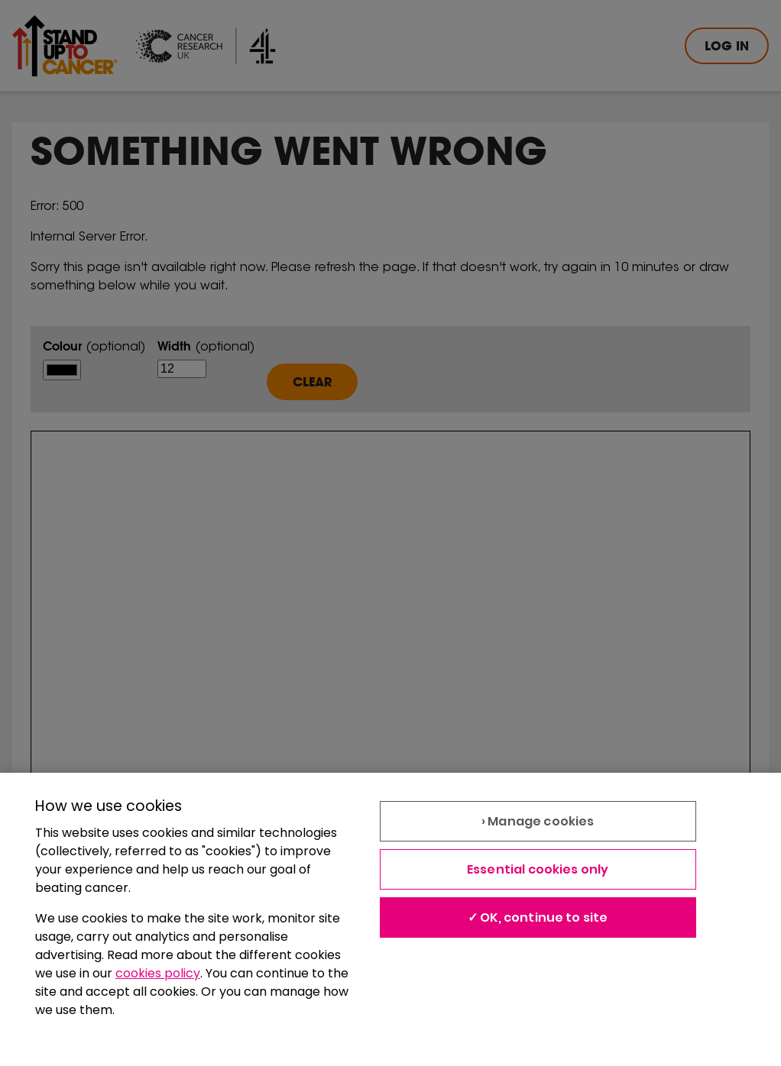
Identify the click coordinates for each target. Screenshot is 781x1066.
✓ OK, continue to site (538, 917)
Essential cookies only (538, 869)
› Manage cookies (538, 821)
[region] (390, 919)
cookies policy (157, 973)
